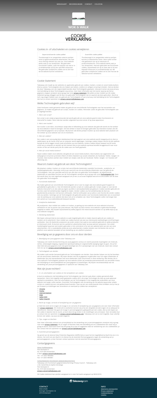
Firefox (41, 291)
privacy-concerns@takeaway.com (72, 99)
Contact (88, 4)
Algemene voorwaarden (109, 389)
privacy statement (80, 93)
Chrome (42, 289)
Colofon (103, 395)
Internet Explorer (45, 293)
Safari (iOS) (43, 297)
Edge (41, 295)
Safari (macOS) (44, 299)
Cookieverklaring (107, 393)
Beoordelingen (75, 4)
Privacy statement (107, 391)
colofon (98, 4)
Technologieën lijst (107, 174)
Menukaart (62, 4)
